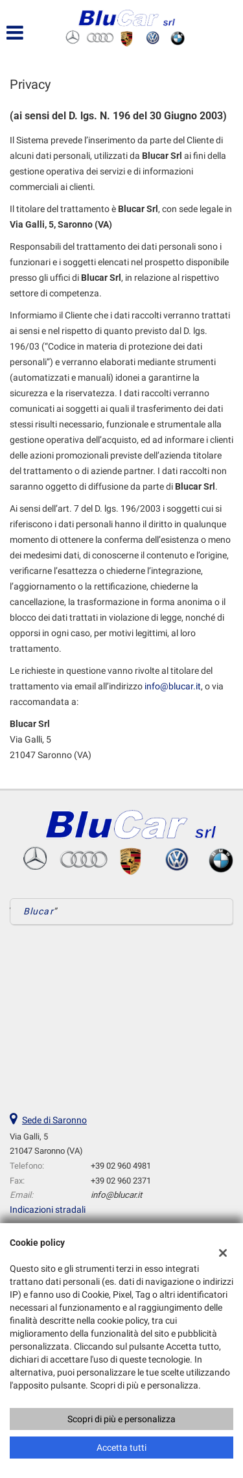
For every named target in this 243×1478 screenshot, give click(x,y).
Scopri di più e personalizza (121, 1419)
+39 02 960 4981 (121, 1166)
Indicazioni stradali (48, 1209)
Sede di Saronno (54, 1120)
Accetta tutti (121, 1447)
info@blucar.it (173, 686)
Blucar (38, 911)
